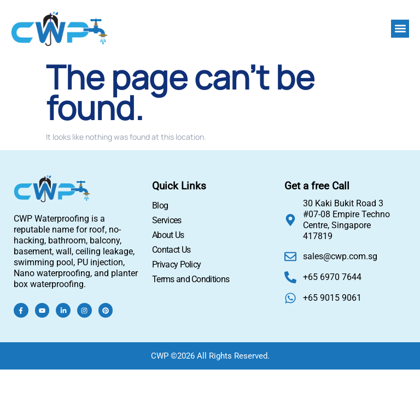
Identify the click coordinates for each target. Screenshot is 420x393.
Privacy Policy (176, 264)
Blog (160, 205)
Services (166, 220)
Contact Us (171, 250)
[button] (400, 29)
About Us (168, 235)
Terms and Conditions (190, 279)
